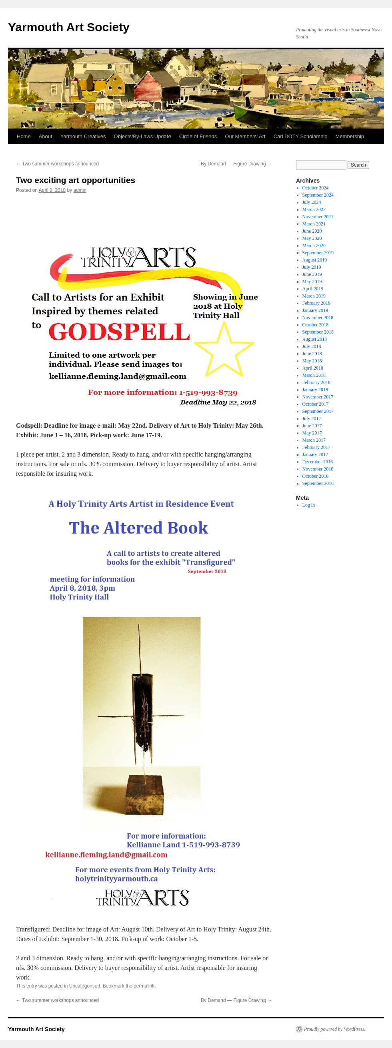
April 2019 (312, 289)
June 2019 (312, 274)
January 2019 (315, 310)
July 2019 (311, 267)
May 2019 (312, 281)
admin (79, 190)
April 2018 (312, 368)
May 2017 (312, 433)
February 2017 (316, 447)
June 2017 (312, 425)
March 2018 (314, 375)
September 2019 (318, 252)
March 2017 (314, 440)
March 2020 (314, 245)
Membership (350, 136)
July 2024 (311, 202)
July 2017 (311, 418)
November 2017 (318, 397)
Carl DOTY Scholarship (301, 136)
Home (24, 136)
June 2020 (312, 231)
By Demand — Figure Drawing (236, 164)
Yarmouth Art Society (69, 27)
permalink (144, 986)
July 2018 (311, 346)
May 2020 (312, 238)
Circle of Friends (198, 136)
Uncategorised (84, 986)
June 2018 (312, 353)
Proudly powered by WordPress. (335, 1029)
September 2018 (318, 332)
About (45, 136)
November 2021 (318, 216)
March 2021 (314, 224)
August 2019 (314, 260)
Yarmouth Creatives (83, 136)
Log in (308, 505)
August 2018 (314, 339)
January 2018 (315, 389)
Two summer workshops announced (57, 164)
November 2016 (318, 469)
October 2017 (315, 404)
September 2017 (318, 411)
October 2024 (315, 188)
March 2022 (314, 209)
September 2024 (318, 195)
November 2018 (318, 317)
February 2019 (316, 303)
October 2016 (315, 476)
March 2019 (314, 296)
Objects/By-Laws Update (142, 136)
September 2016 (318, 483)
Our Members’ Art (245, 136)
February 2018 (316, 382)
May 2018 (312, 361)
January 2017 (315, 454)
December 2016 (317, 462)
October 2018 (315, 325)
